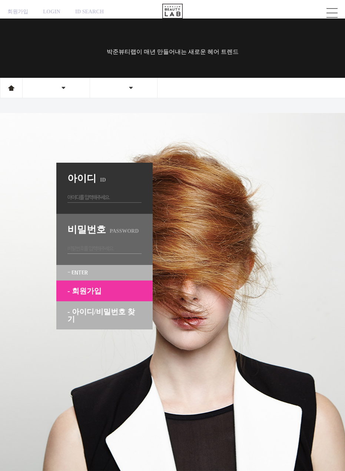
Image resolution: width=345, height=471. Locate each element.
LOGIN (51, 11)
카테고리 (332, 13)
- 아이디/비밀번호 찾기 (101, 315)
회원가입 (17, 11)
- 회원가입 (84, 291)
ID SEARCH (89, 11)
